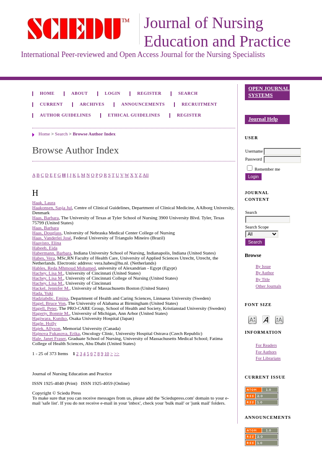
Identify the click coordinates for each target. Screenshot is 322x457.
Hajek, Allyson (46, 328)
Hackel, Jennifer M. (51, 288)
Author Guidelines (65, 115)
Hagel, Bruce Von (48, 303)
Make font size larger (279, 319)
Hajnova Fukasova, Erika (56, 333)
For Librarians (268, 358)
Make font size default (266, 319)
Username (254, 151)
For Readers (266, 345)
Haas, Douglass (47, 232)
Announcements (143, 104)
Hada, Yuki (42, 293)
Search (187, 93)
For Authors (266, 352)
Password (253, 159)
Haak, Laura (43, 202)
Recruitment (199, 104)
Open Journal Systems (268, 92)
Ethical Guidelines (134, 115)
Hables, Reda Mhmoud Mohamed (64, 267)
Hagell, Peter (44, 308)
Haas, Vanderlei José (51, 237)
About (79, 93)
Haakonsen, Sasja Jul (52, 207)
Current (51, 104)
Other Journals (268, 286)
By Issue (263, 266)
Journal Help (263, 119)
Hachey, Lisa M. (47, 272)
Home (47, 93)
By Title (263, 279)
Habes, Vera (43, 257)
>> (116, 353)
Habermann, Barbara (51, 252)
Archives (92, 104)
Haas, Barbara (45, 217)
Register (149, 93)
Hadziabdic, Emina (50, 298)
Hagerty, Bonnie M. (51, 313)
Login (112, 93)
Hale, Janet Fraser (49, 338)
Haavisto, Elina (46, 242)
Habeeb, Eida (44, 247)
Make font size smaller (252, 319)
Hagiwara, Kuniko (49, 318)
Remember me (267, 169)
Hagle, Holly (44, 323)
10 (106, 353)
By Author (265, 272)
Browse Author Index (94, 133)
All (145, 174)
